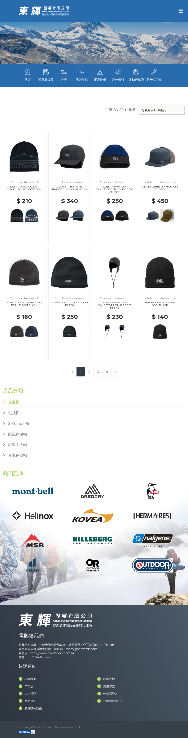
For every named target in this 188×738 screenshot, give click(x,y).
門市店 (26, 686)
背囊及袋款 (46, 74)
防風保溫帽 (15, 434)
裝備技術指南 (30, 708)
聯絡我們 (27, 679)
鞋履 (64, 74)
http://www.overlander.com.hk (52, 653)
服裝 (28, 74)
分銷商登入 (107, 693)
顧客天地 (106, 679)
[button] (162, 110)
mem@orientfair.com (81, 649)
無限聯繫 (106, 686)
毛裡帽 (11, 413)
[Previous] (72, 371)
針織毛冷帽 (15, 444)
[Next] (115, 371)
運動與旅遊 (136, 74)
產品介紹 (27, 701)
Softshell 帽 (16, 423)
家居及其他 (154, 74)
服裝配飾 (147, 43)
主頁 (133, 43)
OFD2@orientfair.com (99, 645)
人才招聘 (27, 693)
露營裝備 (100, 74)
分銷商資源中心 (110, 701)
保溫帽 (162, 43)
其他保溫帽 (15, 455)
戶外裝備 (118, 74)
